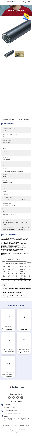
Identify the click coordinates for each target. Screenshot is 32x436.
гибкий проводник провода (12, 292)
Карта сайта (25, 425)
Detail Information (8, 119)
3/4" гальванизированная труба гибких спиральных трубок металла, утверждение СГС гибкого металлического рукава (23, 327)
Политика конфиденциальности (12, 425)
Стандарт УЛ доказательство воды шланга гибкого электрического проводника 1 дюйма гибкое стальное (8, 327)
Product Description (23, 119)
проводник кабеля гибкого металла (15, 296)
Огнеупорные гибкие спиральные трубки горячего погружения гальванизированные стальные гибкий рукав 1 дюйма (24, 350)
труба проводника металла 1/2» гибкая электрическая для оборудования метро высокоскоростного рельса (8, 350)
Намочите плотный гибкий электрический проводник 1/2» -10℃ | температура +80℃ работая (8, 374)
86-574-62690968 (9, 407)
